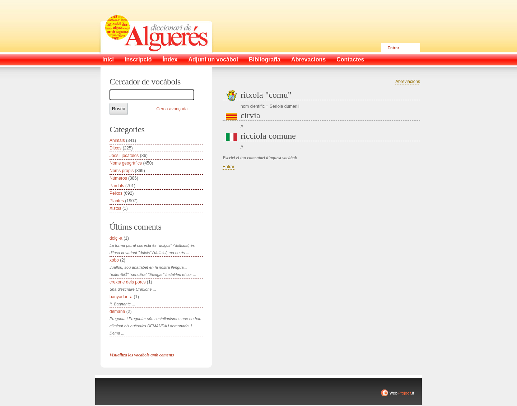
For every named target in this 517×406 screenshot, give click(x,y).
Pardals (117, 185)
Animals (117, 140)
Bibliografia (264, 59)
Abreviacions (407, 81)
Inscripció (138, 59)
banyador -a (121, 296)
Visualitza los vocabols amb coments (142, 354)
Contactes (350, 59)
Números (118, 178)
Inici (108, 59)
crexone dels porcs (128, 282)
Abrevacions (308, 59)
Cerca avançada (171, 108)
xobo (114, 260)
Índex (170, 59)
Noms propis (122, 170)
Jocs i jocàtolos (124, 155)
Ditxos (115, 148)
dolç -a (116, 238)
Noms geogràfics (126, 163)
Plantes (117, 200)
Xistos (115, 208)
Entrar (393, 48)
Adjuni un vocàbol (213, 59)
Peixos (116, 193)
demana (117, 311)
